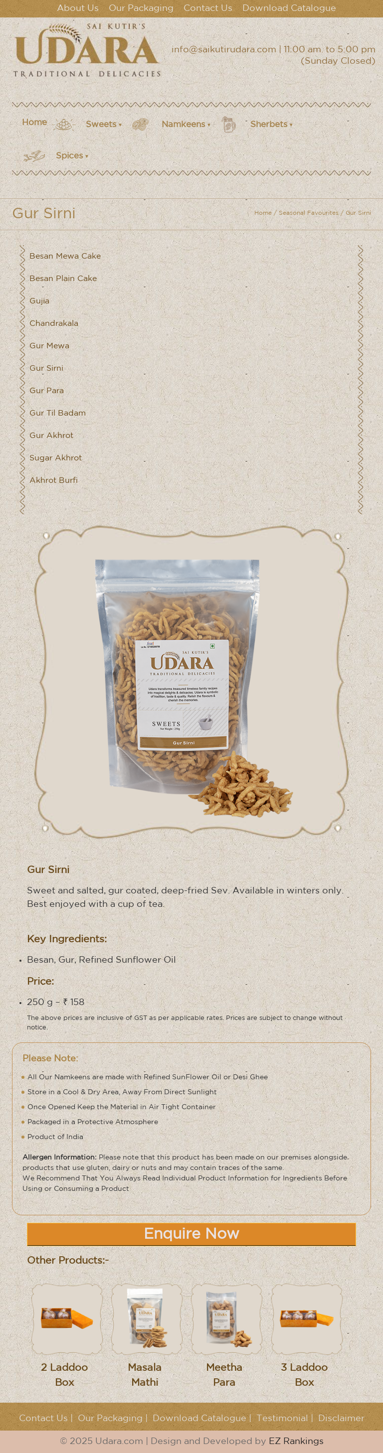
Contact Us (208, 8)
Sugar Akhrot (55, 458)
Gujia (39, 301)
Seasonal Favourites (309, 213)
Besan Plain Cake (63, 279)
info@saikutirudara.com (224, 50)
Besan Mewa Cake (65, 256)
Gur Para (46, 391)
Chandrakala (53, 323)
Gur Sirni (46, 368)
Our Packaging (141, 8)
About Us (78, 8)
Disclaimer (341, 1419)
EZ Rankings (296, 1442)
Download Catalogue (289, 8)
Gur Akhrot (51, 435)
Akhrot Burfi (53, 480)
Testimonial (282, 1419)
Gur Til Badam (57, 413)
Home (34, 123)
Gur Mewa (49, 346)
